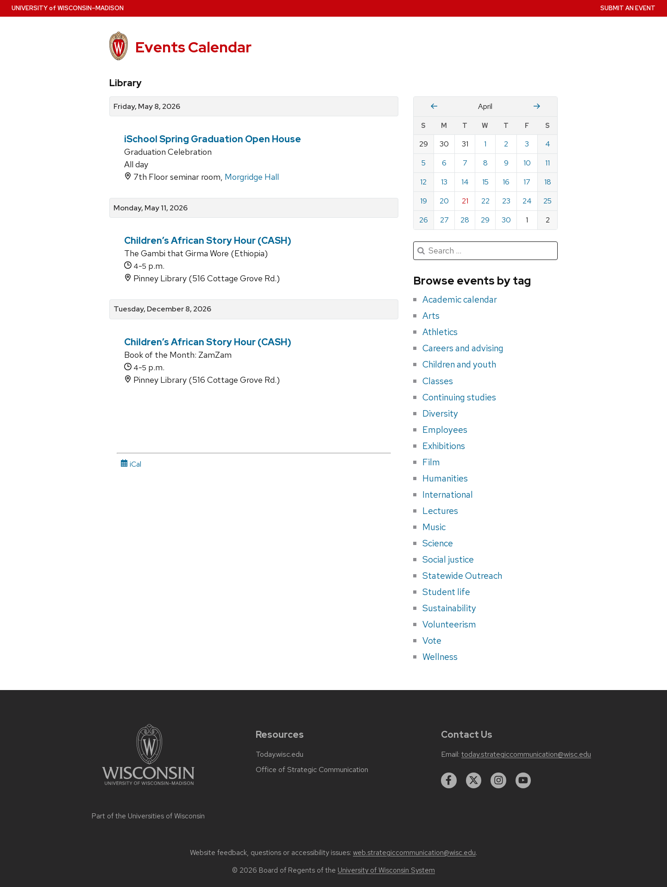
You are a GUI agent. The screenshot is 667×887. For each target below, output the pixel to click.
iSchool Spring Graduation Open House (212, 139)
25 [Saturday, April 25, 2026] (547, 201)
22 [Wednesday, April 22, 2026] (485, 201)
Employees (444, 430)
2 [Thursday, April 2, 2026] (506, 144)
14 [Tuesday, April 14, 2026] (465, 182)
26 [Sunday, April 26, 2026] (423, 220)
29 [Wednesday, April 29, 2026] (485, 220)
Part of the (148, 816)
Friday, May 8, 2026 (146, 106)
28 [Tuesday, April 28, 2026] (464, 220)
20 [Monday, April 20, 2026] (444, 201)
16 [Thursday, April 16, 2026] (506, 182)
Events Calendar (193, 47)
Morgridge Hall (252, 176)
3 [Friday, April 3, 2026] (527, 144)
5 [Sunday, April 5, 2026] (424, 163)
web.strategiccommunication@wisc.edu (414, 852)
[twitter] (474, 780)
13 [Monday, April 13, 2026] (444, 182)
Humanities (445, 478)
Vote (431, 640)
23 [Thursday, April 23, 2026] (506, 201)
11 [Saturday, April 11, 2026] (547, 163)
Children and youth (459, 364)
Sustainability (449, 608)
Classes (437, 381)
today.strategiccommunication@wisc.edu (526, 754)
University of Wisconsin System (386, 870)
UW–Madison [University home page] (68, 8)
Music (434, 527)
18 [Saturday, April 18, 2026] (547, 182)
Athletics (440, 332)
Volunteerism (449, 624)
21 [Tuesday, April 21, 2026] (465, 201)
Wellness (440, 657)
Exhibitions (443, 446)
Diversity (440, 413)
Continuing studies (459, 397)
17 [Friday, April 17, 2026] (526, 182)
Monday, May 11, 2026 (150, 208)
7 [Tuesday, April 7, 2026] (465, 163)
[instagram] (498, 780)
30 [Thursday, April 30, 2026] (506, 220)
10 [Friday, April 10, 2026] (527, 163)
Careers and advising (462, 348)
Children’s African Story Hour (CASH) (207, 240)
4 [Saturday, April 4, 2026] (547, 144)
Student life (446, 592)
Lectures (440, 511)
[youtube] (523, 780)
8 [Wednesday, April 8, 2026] (485, 163)
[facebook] (449, 780)
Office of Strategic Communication (312, 769)
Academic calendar (459, 299)
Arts (431, 316)
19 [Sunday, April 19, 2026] (423, 201)
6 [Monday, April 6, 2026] (444, 163)
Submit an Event (627, 8)
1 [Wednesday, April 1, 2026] (485, 144)
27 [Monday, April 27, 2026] (444, 220)
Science (437, 543)
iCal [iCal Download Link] (130, 464)
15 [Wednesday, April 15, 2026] (485, 182)
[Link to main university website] (148, 787)
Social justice (448, 559)
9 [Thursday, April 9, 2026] (506, 163)
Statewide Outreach (462, 576)
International (447, 494)
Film (431, 462)
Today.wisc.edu (279, 754)
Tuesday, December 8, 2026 (162, 309)
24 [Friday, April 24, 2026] (527, 201)
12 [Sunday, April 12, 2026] (423, 182)
